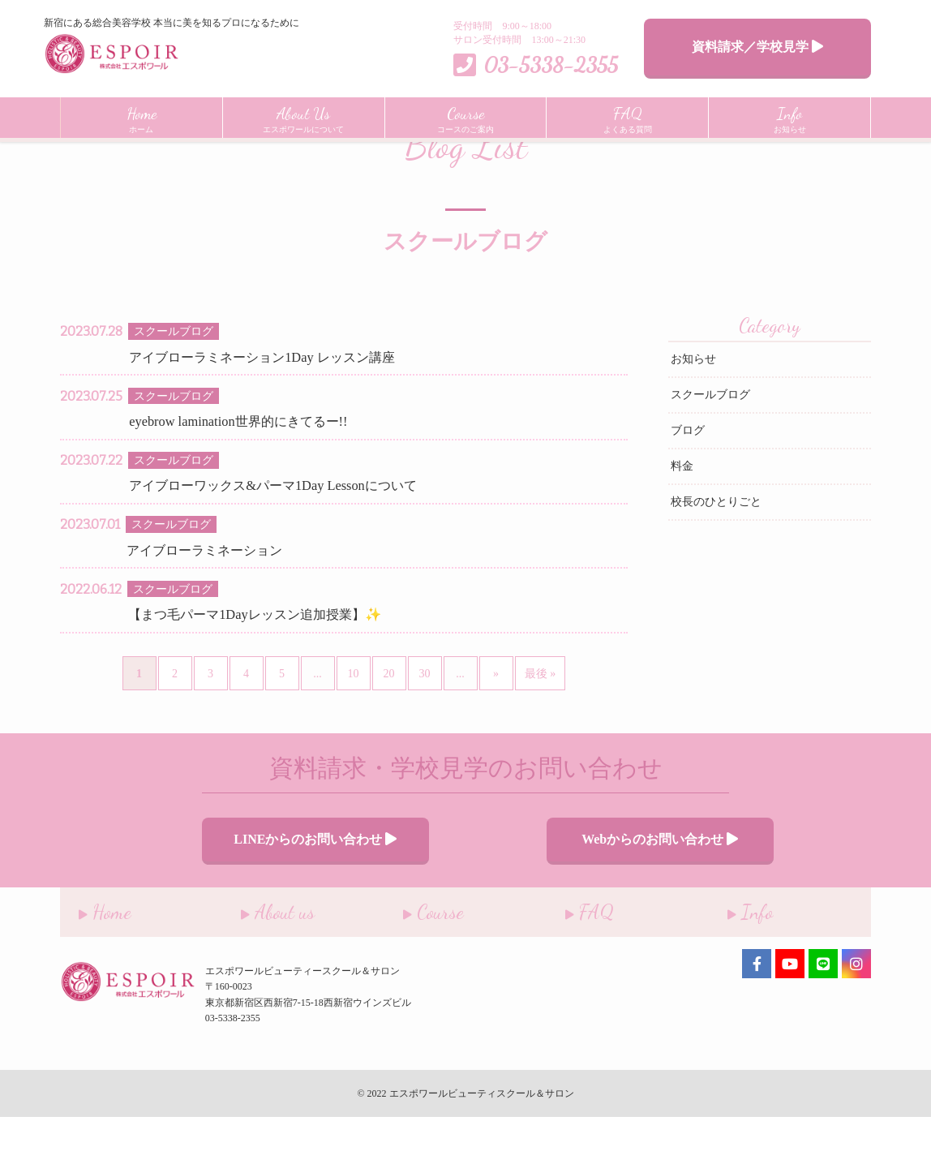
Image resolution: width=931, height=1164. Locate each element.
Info (731, 955)
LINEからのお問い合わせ (315, 888)
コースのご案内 (465, 117)
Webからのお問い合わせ (615, 888)
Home (72, 152)
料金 (682, 517)
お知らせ (790, 117)
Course (414, 955)
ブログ (688, 481)
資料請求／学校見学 (757, 47)
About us (259, 955)
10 (353, 725)
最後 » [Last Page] (540, 725)
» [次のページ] (496, 725)
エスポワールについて (303, 117)
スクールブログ (710, 446)
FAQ (571, 955)
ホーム (142, 117)
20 (389, 725)
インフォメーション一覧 (162, 152)
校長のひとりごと (716, 553)
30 (425, 725)
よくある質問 (627, 117)
